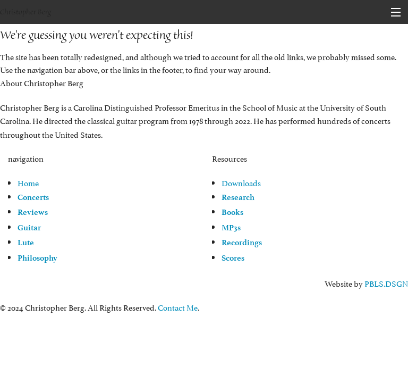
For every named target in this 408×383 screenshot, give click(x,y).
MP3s (231, 227)
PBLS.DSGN (386, 283)
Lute (26, 242)
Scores (233, 258)
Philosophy (37, 258)
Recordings (242, 242)
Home (28, 182)
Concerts (33, 197)
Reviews (33, 212)
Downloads (241, 182)
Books (232, 212)
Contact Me (178, 307)
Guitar (29, 227)
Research (238, 197)
